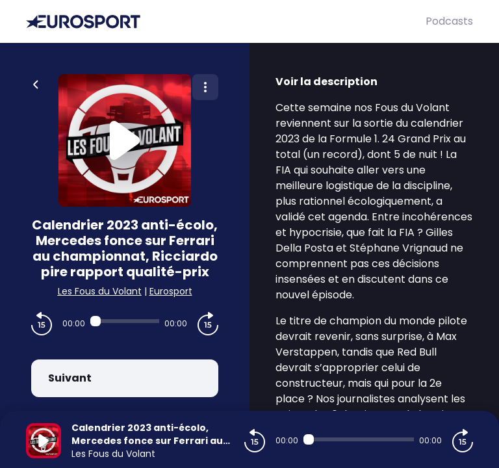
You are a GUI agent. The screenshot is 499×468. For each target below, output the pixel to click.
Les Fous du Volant (100, 291)
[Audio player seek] (124, 321)
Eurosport (170, 291)
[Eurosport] (226, 22)
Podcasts (449, 21)
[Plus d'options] (205, 87)
